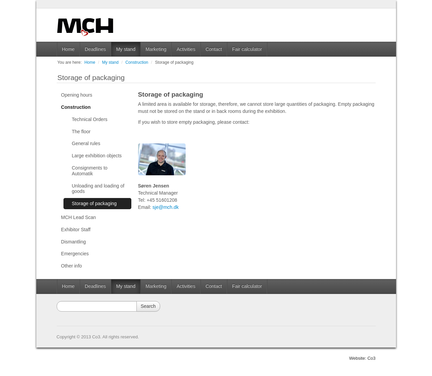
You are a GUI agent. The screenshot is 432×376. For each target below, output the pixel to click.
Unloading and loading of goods (98, 188)
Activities (185, 49)
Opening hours (76, 95)
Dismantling (73, 241)
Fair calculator (247, 49)
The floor (81, 131)
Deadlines (95, 49)
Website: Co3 (362, 358)
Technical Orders (90, 119)
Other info (71, 266)
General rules (86, 143)
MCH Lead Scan (78, 217)
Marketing (156, 49)
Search (148, 306)
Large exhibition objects (97, 155)
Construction (136, 62)
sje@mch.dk (165, 207)
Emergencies (75, 253)
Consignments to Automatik (90, 170)
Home (68, 49)
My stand (125, 49)
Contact (214, 49)
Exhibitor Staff (76, 229)
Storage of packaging (174, 62)
